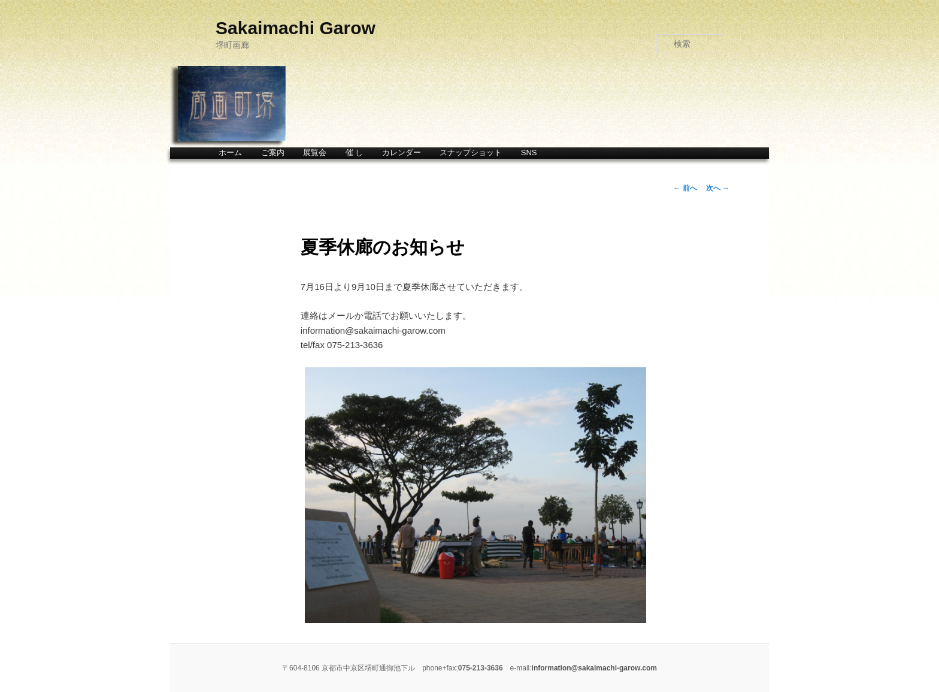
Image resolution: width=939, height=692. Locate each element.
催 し (355, 152)
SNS (529, 152)
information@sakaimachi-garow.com (594, 668)
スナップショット (471, 152)
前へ (684, 188)
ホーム (230, 152)
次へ (717, 188)
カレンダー (401, 152)
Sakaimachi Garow (295, 28)
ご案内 (272, 152)
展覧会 (314, 152)
